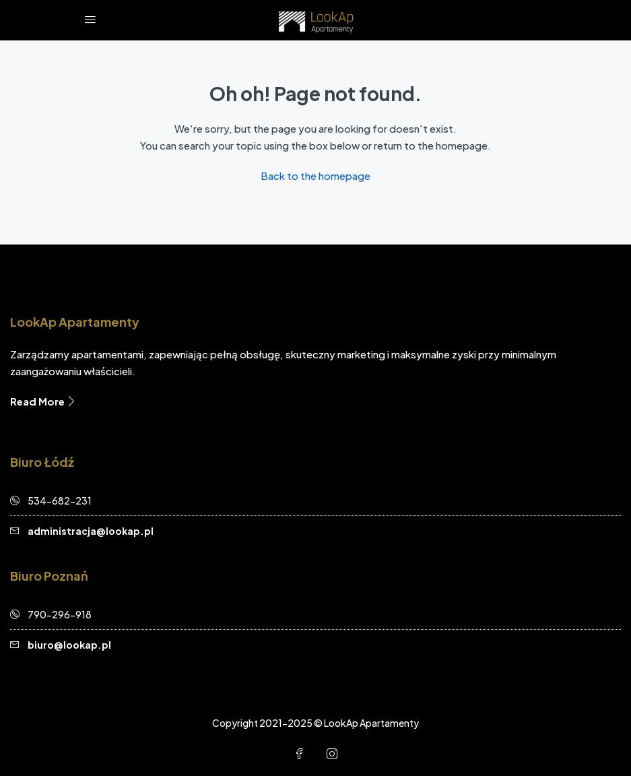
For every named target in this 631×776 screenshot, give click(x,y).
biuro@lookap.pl (69, 645)
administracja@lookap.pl (91, 531)
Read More (43, 401)
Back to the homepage (315, 175)
